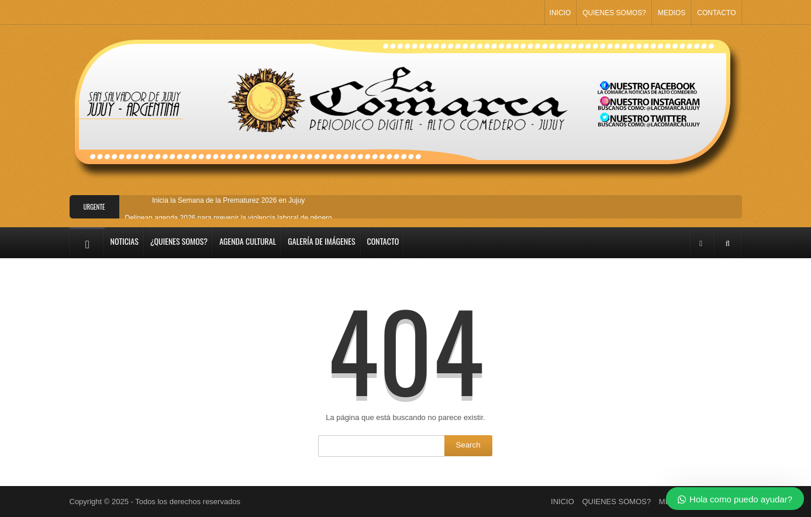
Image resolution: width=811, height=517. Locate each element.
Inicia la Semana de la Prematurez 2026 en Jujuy (228, 200)
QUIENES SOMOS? (614, 13)
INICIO (560, 13)
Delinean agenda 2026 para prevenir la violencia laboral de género (228, 218)
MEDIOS (671, 13)
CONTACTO (716, 13)
